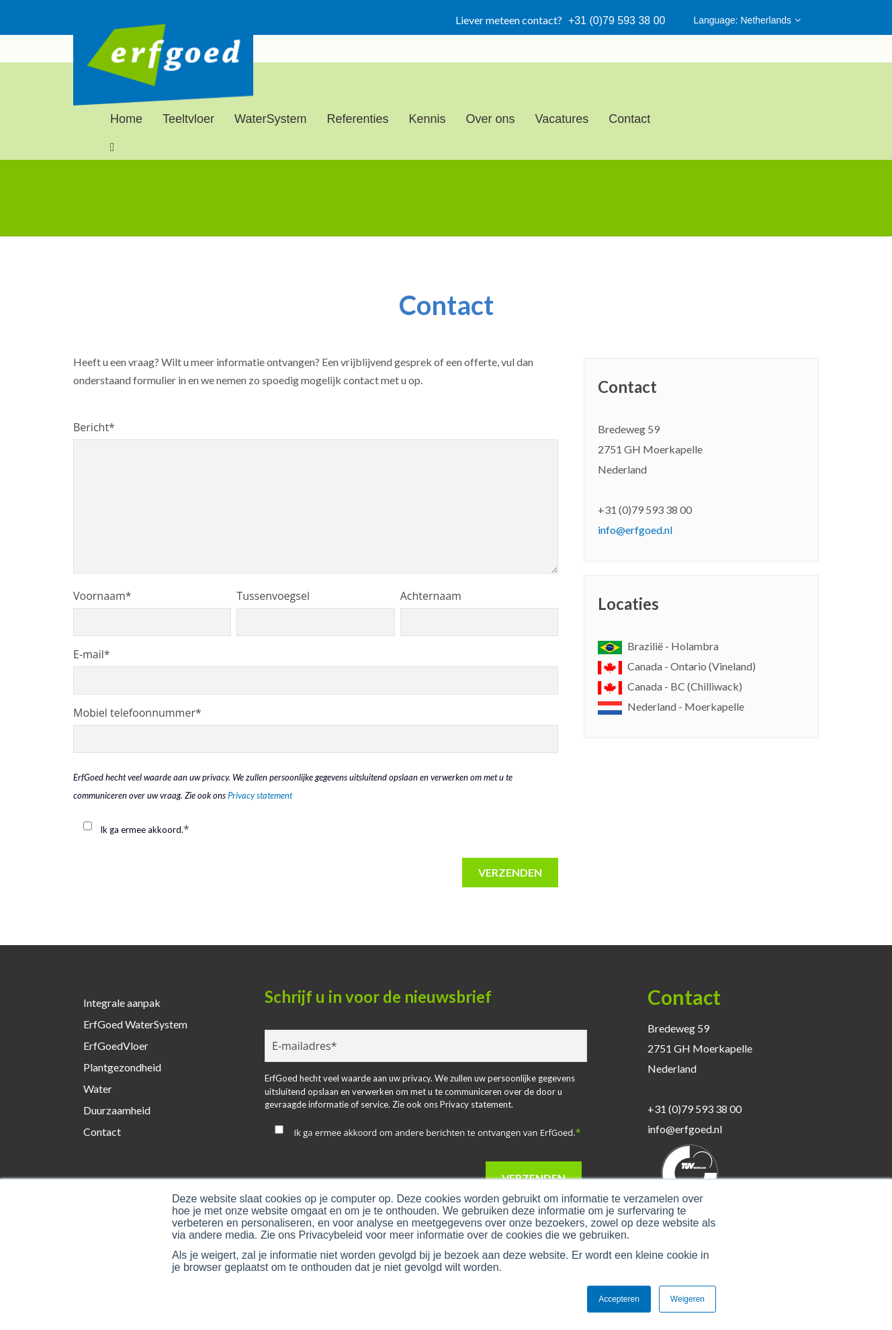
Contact (629, 119)
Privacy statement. (476, 1104)
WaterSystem (270, 119)
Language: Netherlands (747, 20)
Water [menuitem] (97, 1088)
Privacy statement (260, 795)
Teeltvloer (188, 119)
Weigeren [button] (687, 1299)
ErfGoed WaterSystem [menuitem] (135, 1024)
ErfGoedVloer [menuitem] (115, 1045)
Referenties (357, 119)
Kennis (426, 119)
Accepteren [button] (618, 1299)
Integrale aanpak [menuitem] (122, 1002)
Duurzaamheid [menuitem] (116, 1110)
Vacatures (562, 119)
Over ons (490, 119)
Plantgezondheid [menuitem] (122, 1067)
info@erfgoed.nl (635, 529)
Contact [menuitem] (102, 1131)
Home (126, 119)
